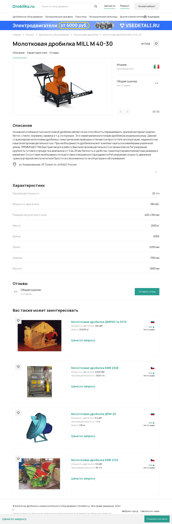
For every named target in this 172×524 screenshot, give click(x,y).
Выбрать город (130, 511)
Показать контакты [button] (157, 518)
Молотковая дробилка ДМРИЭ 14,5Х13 (98, 322)
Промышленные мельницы (103, 16)
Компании (151, 16)
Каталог (30, 34)
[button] (95, 6)
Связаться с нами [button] (149, 511)
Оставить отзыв (147, 291)
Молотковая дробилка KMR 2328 (95, 368)
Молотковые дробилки (86, 34)
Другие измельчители (132, 16)
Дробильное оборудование (28, 16)
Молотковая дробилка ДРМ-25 (93, 414)
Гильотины (81, 16)
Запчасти (109, 6)
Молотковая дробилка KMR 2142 (94, 460)
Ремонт (124, 6)
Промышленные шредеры (59, 16)
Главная (17, 34)
